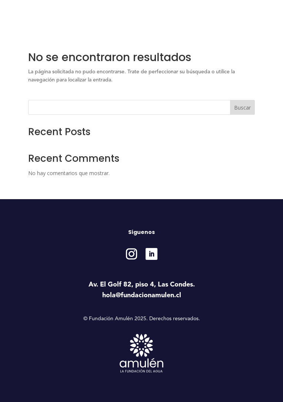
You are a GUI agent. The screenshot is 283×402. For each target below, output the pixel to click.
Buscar (242, 107)
